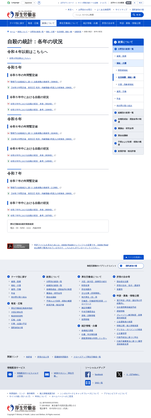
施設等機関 (86, 307)
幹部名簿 (85, 285)
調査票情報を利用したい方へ (94, 338)
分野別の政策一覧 (126, 49)
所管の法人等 (43, 357)
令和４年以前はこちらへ (20, 58)
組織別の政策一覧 (126, 113)
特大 (140, 3)
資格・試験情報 (88, 315)
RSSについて (41, 396)
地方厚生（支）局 (89, 297)
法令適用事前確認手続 (126, 307)
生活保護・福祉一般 (127, 77)
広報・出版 (16, 320)
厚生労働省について (91, 277)
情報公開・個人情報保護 (127, 325)
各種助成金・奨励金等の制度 (129, 120)
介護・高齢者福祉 (126, 84)
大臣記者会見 (17, 312)
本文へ (71, 10)
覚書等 (120, 289)
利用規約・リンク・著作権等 (22, 393)
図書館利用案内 (61, 357)
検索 (138, 15)
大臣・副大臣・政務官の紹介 (94, 281)
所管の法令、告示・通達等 (128, 285)
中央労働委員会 (88, 311)
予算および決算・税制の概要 (129, 143)
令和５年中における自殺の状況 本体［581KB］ (31, 104)
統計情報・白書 (89, 325)
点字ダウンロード (67, 3)
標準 (128, 3)
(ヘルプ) (103, 3)
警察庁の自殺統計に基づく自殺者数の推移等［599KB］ (34, 82)
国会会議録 (123, 135)
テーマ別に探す (19, 277)
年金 (118, 98)
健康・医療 (121, 56)
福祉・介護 (121, 63)
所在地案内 (86, 289)
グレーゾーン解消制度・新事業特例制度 (129, 316)
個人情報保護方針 (47, 393)
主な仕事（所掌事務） (91, 293)
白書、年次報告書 (89, 334)
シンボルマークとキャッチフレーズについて (79, 393)
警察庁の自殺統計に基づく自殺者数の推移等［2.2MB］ (34, 187)
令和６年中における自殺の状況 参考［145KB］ (31, 161)
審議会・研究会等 (126, 128)
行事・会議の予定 (19, 323)
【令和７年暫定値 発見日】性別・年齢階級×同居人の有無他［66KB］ (41, 193)
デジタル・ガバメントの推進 (129, 329)
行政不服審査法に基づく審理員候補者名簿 (129, 342)
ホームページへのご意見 (62, 396)
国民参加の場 (138, 10)
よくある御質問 (104, 10)
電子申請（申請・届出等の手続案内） (129, 301)
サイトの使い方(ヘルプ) (19, 396)
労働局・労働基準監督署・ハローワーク (94, 302)
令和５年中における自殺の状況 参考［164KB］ (31, 109)
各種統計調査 (87, 330)
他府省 (29, 357)
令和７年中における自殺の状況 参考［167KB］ (31, 215)
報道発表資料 (17, 316)
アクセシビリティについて (115, 393)
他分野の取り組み (124, 105)
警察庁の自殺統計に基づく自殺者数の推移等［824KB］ (34, 133)
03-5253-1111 (55, 408)
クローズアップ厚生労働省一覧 (87, 357)
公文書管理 (121, 333)
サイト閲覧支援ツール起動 (88, 3)
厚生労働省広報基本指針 (22, 308)
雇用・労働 (121, 91)
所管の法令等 (123, 277)
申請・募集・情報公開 (128, 295)
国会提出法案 (122, 281)
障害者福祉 (123, 70)
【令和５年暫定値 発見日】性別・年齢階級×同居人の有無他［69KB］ (41, 87)
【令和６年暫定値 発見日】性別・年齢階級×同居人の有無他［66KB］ (41, 139)
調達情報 (121, 311)
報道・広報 (16, 303)
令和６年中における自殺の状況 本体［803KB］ (31, 155)
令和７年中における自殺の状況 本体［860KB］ (31, 210)
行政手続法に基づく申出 (127, 337)
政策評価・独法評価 (127, 151)
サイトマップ (121, 10)
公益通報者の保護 (124, 321)
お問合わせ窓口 (85, 10)
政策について (125, 42)
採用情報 (85, 319)
